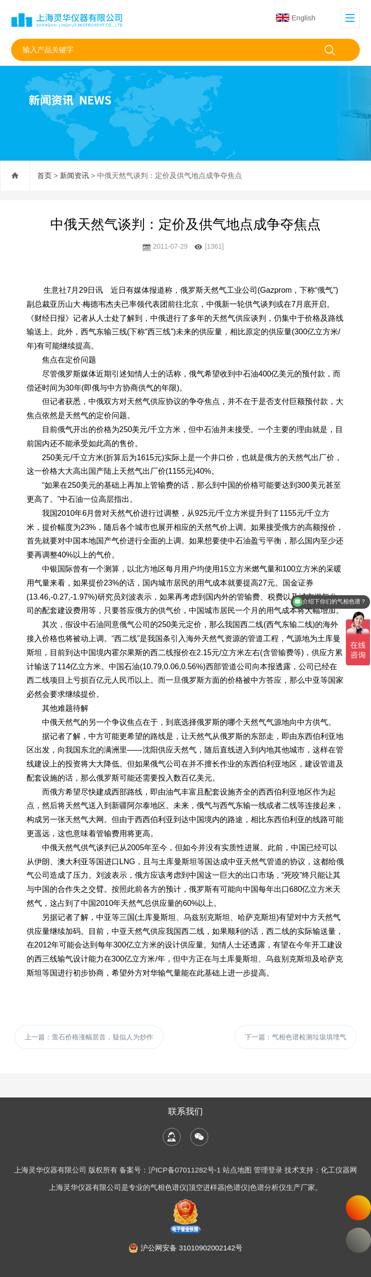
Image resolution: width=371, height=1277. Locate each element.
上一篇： (89, 1037)
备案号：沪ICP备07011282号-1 (171, 1170)
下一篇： (295, 1037)
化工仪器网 (339, 1170)
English (295, 18)
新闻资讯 (74, 175)
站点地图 (237, 1170)
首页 (44, 175)
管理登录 (268, 1170)
